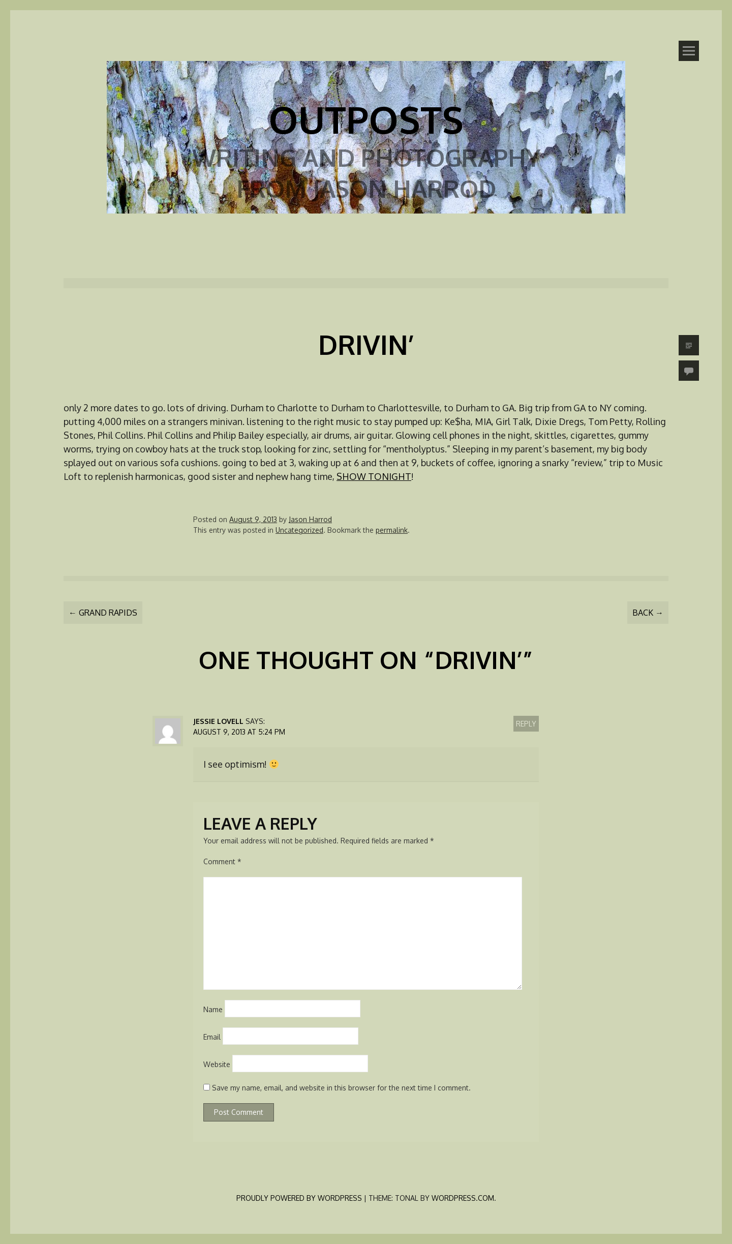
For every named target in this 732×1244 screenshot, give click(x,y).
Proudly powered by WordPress (299, 1198)
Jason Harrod (310, 519)
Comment (222, 861)
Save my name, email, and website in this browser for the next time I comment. (341, 1087)
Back (647, 613)
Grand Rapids (103, 613)
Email (212, 1037)
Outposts (366, 119)
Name (213, 1009)
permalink (392, 530)
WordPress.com (463, 1198)
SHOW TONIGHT (374, 476)
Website (216, 1064)
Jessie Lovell (218, 721)
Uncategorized (299, 530)
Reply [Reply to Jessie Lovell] (526, 723)
